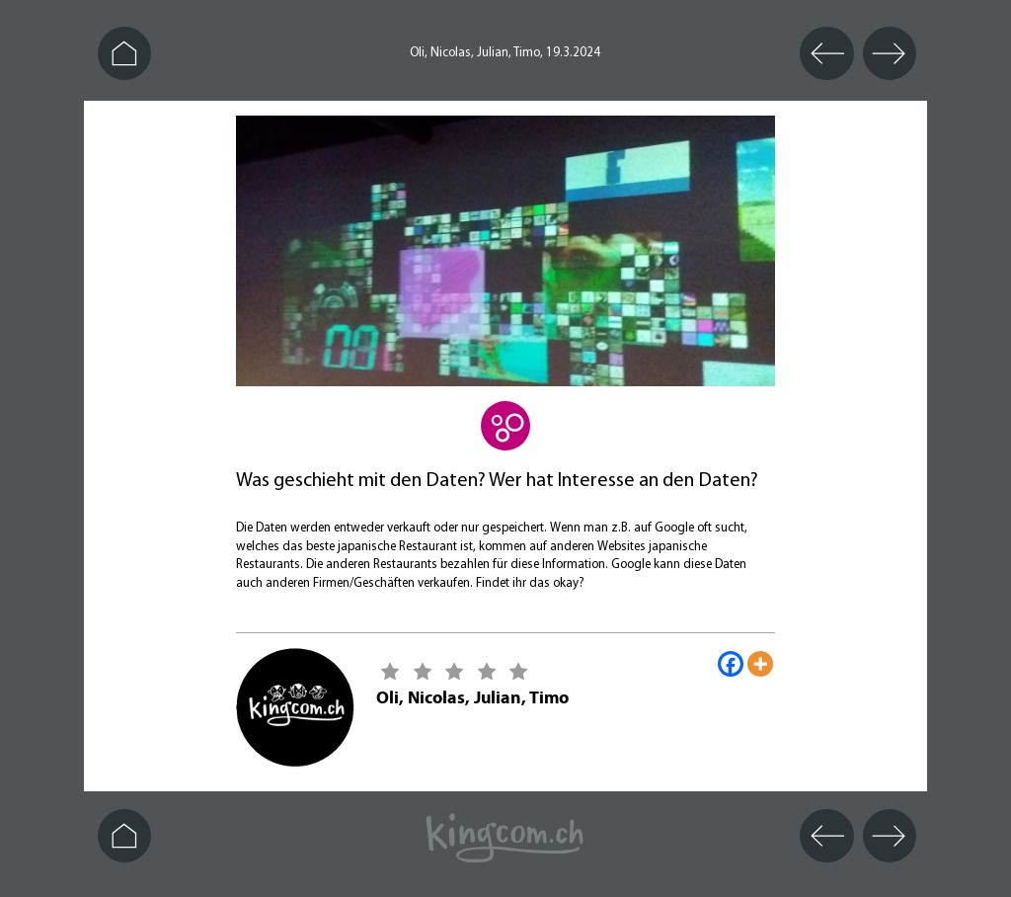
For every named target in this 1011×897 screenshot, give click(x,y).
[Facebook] (730, 664)
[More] (760, 664)
